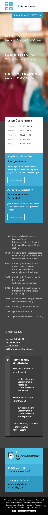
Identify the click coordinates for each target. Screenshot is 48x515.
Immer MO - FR (16, 467)
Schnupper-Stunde (18, 480)
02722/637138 (34, 15)
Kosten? (21, 452)
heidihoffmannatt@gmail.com (19, 349)
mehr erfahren (16, 180)
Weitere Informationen (27, 511)
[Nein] (45, 506)
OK (14, 511)
